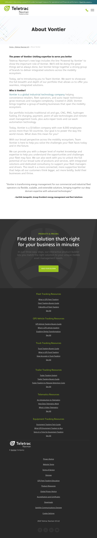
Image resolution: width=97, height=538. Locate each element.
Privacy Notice (48, 459)
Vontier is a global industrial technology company (37, 94)
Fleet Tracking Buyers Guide (48, 303)
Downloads (48, 502)
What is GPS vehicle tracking (48, 328)
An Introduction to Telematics (48, 400)
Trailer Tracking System (48, 375)
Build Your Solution (48, 269)
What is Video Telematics (48, 407)
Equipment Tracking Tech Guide (48, 424)
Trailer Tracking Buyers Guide (48, 379)
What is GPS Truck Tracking (48, 352)
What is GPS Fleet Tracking (48, 299)
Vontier (13, 450)
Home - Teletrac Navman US (19, 47)
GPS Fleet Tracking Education (48, 481)
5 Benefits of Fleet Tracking (48, 307)
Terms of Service (48, 470)
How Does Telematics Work (48, 404)
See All (48, 311)
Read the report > (85, 2)
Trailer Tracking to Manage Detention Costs (48, 383)
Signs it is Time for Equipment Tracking (48, 432)
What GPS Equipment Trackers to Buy (48, 428)
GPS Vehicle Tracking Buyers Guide (48, 324)
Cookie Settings (48, 513)
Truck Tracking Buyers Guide (48, 348)
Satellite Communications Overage (48, 508)
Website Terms (48, 464)
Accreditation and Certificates (48, 497)
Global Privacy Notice (48, 491)
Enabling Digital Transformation (48, 331)
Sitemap (48, 475)
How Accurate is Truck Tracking (48, 356)
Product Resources (48, 486)
